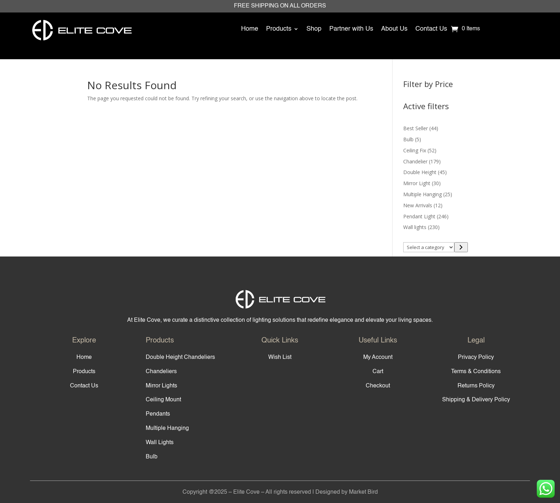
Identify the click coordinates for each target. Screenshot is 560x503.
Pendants (158, 414)
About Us (394, 29)
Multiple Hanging (167, 428)
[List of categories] (429, 247)
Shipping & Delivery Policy (476, 400)
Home (249, 29)
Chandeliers (161, 372)
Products (278, 29)
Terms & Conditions (476, 372)
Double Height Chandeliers (180, 357)
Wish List (279, 357)
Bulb (152, 457)
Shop (313, 29)
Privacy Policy (476, 357)
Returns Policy (476, 386)
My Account (377, 357)
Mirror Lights (161, 386)
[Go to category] (461, 247)
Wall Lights (160, 443)
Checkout (378, 386)
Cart (377, 372)
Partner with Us (351, 29)
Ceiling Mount (163, 400)
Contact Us (431, 29)
